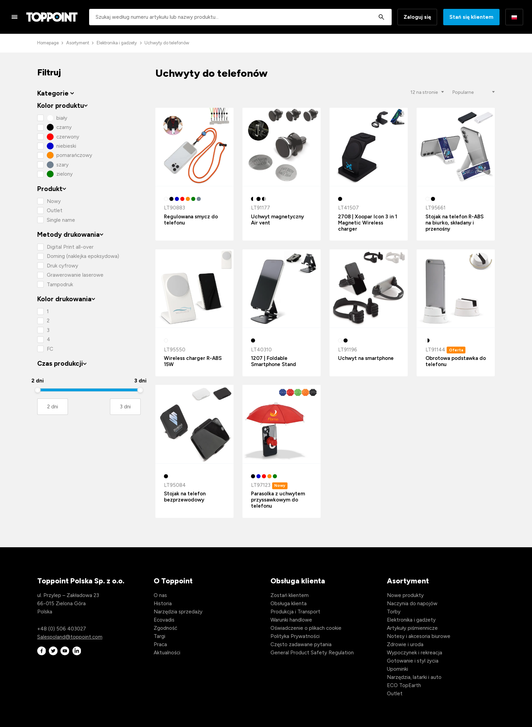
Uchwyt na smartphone (366, 358)
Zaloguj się (417, 17)
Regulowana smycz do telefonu (191, 220)
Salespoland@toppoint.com (69, 637)
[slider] (37, 390)
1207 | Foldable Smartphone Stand (273, 361)
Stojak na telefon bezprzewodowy (185, 497)
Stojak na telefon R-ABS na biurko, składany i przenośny (454, 223)
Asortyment (77, 42)
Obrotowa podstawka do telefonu (455, 361)
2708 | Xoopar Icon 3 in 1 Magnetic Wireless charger (367, 223)
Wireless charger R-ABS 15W (193, 361)
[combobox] (240, 17)
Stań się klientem (471, 17)
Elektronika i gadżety (117, 42)
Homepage (48, 42)
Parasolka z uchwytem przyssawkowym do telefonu (278, 500)
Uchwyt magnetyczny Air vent (277, 220)
